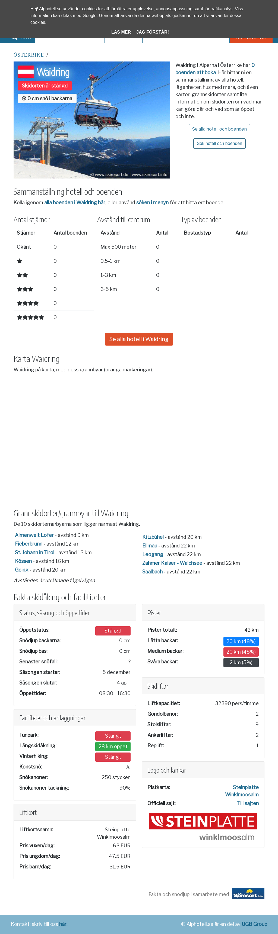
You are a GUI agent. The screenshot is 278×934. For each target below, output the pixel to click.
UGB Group (254, 924)
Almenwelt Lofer (34, 535)
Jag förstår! (152, 32)
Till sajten (248, 803)
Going (22, 570)
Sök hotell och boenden (219, 143)
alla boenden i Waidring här (74, 202)
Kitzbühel (153, 537)
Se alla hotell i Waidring (139, 339)
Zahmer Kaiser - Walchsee (172, 563)
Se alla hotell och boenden (219, 129)
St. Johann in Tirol (34, 552)
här (63, 924)
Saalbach (152, 572)
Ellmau (149, 546)
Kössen (23, 561)
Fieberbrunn (28, 544)
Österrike (29, 55)
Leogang (152, 554)
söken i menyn (152, 202)
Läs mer (121, 32)
